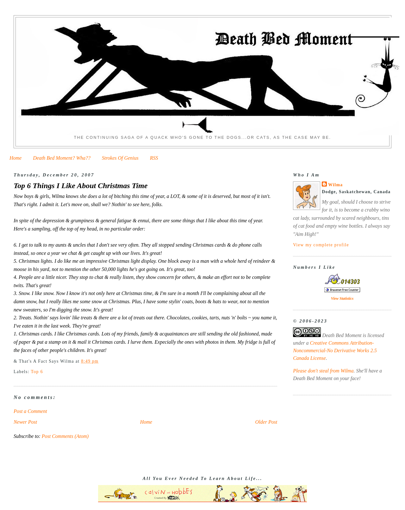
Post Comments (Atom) (65, 436)
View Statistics (342, 298)
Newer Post (25, 422)
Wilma (335, 184)
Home (15, 158)
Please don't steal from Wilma (323, 370)
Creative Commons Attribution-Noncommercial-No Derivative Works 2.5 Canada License (335, 350)
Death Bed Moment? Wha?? (61, 158)
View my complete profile (321, 245)
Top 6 (37, 371)
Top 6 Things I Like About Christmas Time (80, 185)
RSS (154, 158)
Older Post (266, 422)
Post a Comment (30, 411)
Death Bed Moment (341, 335)
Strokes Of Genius (120, 158)
